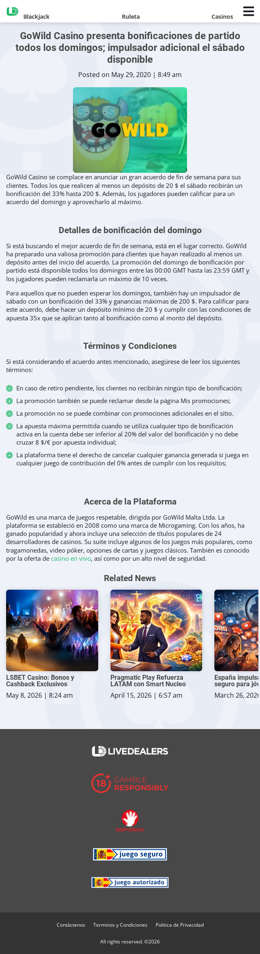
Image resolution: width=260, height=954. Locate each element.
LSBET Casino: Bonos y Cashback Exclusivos (40, 680)
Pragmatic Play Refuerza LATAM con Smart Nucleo (148, 680)
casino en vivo (71, 558)
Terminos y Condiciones (120, 924)
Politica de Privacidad (180, 924)
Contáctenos (71, 924)
